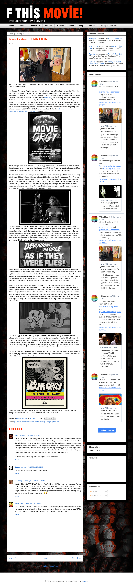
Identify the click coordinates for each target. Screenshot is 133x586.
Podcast (48, 26)
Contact (60, 26)
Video (71, 26)
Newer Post (14, 558)
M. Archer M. (94, 46)
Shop (81, 26)
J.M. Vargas (19, 481)
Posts (93, 492)
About (22, 26)
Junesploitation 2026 (108, 26)
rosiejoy (92, 38)
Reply (17, 460)
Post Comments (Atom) (49, 566)
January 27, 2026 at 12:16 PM (32, 467)
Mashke (18, 503)
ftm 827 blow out (115, 38)
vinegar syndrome (52, 422)
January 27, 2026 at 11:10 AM (30, 435)
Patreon (92, 26)
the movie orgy (40, 422)
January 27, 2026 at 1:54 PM (34, 481)
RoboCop (47, 98)
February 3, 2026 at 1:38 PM (31, 503)
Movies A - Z (35, 26)
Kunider (18, 467)
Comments (95, 496)
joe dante (17, 422)
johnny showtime (28, 422)
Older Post (76, 558)
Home (11, 26)
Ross (17, 435)
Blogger (84, 581)
